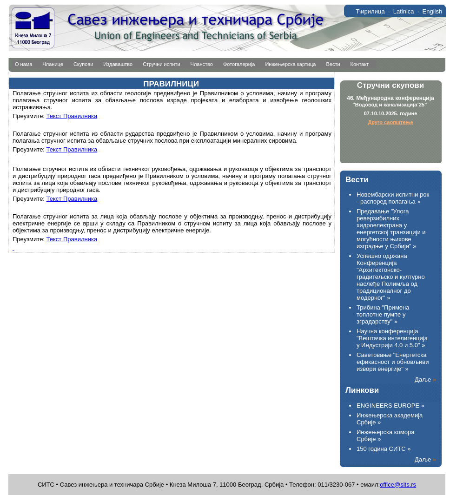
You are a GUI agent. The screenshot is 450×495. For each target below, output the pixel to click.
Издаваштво (117, 64)
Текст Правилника (72, 115)
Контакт (360, 64)
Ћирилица (370, 11)
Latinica (403, 11)
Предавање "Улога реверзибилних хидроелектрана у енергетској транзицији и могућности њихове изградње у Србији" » (391, 229)
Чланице (53, 64)
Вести (333, 64)
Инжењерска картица (290, 64)
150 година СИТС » (383, 448)
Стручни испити (161, 64)
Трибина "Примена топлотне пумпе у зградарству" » (383, 314)
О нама (24, 64)
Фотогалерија (239, 64)
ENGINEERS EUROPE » (390, 405)
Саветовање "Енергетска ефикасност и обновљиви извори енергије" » (393, 361)
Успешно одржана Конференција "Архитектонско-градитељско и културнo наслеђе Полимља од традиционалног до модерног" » (391, 276)
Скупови (83, 64)
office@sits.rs (398, 484)
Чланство (202, 64)
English (433, 11)
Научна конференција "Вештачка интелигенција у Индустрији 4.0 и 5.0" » (392, 338)
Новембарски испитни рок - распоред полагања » (393, 198)
